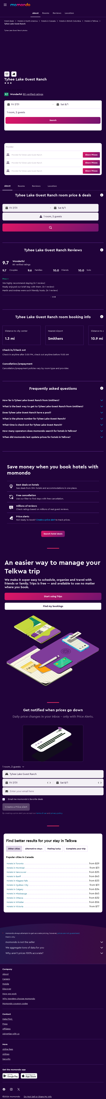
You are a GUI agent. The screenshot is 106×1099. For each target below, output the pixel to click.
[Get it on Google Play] (10, 1076)
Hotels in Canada (48, 21)
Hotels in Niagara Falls (17, 881)
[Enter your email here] (56, 791)
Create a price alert (45, 520)
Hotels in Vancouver (16, 872)
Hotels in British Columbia (70, 21)
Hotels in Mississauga (17, 894)
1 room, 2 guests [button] (16, 112)
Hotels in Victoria (15, 907)
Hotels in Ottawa (15, 898)
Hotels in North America (28, 21)
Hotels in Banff (14, 876)
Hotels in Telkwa (91, 21)
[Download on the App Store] (29, 1076)
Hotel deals (9, 21)
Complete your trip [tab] (76, 849)
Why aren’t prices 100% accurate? (54, 953)
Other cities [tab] (14, 849)
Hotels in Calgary (15, 889)
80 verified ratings (33, 94)
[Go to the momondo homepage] (20, 4)
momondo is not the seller (54, 942)
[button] (5, 4)
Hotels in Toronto (15, 864)
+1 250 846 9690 (13, 90)
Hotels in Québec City (17, 885)
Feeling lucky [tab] (54, 849)
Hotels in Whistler (15, 902)
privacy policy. (57, 813)
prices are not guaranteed (68, 933)
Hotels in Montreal (15, 868)
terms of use (41, 813)
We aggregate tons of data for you (54, 948)
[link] (53, 534)
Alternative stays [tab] (33, 849)
